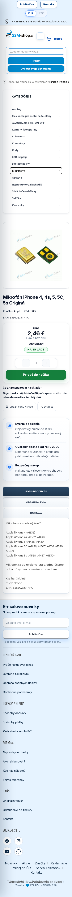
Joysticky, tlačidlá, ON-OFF (28, 122)
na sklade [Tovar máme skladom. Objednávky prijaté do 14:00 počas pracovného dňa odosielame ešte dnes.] (36, 349)
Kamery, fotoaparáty (24, 129)
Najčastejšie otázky (15, 752)
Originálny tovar (13, 801)
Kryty (15, 150)
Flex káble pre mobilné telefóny (31, 115)
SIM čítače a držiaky (24, 191)
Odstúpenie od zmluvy (17, 810)
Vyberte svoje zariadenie (36, 68)
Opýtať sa (47, 406)
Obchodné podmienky (17, 692)
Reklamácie (59, 863)
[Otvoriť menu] (40, 36)
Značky (40, 863)
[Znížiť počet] (26, 363)
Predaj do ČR (21, 868)
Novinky (11, 863)
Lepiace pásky (21, 163)
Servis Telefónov (48, 868)
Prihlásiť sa (27, 4)
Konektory (18, 143)
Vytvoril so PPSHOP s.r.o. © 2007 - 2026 (36, 885)
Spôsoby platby (13, 722)
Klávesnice (18, 136)
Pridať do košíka (36, 375)
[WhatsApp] (18, 851)
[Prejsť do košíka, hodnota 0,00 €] (56, 39)
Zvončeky (18, 205)
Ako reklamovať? (14, 761)
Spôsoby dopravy (14, 713)
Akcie (26, 863)
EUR (30, 13)
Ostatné (17, 177)
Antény (16, 109)
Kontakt (48, 4)
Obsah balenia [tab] (36, 502)
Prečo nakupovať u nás (18, 664)
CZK (41, 13)
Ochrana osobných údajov (20, 683)
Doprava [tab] (36, 513)
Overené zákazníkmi (16, 674)
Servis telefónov (13, 780)
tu (64, 881)
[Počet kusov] (36, 363)
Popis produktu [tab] (36, 491)
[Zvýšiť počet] (46, 363)
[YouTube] (7, 851)
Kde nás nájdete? (14, 770)
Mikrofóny (18, 170)
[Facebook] (7, 841)
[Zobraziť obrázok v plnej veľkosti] (36, 255)
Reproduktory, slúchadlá (27, 184)
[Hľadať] (36, 60)
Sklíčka (16, 198)
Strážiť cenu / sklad (19, 407)
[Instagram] (18, 841)
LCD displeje (20, 156)
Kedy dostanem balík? (17, 731)
